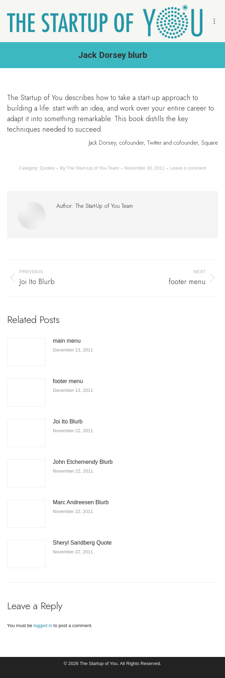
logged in (42, 625)
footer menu (68, 381)
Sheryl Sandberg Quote (82, 543)
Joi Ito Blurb (67, 421)
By (89, 168)
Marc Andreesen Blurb (80, 502)
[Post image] (26, 352)
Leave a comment (188, 168)
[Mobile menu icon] (214, 21)
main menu (67, 341)
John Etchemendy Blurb (83, 462)
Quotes (47, 168)
